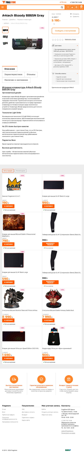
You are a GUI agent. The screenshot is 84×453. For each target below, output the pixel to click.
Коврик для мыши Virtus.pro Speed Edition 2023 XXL (20, 348)
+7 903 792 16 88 (76, 2)
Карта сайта (26, 420)
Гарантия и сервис (28, 417)
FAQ (23, 409)
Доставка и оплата (28, 412)
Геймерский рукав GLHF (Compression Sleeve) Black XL (61, 234)
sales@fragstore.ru (67, 431)
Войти (44, 409)
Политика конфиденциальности (9, 418)
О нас (4, 409)
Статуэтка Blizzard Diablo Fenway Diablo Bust (58, 310)
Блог (3, 412)
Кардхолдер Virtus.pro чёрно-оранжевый (56, 348)
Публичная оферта (8, 415)
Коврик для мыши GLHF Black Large (15, 272)
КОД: (53, 14)
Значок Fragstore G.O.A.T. (11, 196)
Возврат (24, 415)
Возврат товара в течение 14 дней (68, 386)
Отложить (74, 14)
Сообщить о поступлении (65, 31)
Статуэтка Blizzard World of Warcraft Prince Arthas (19, 310)
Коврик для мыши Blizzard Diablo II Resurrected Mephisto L (18, 235)
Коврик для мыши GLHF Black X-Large (55, 196)
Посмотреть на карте (68, 433)
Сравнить (74, 16)
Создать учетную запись (50, 412)
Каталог (2, 7)
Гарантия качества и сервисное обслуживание (41, 386)
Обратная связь (47, 415)
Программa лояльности (10, 422)
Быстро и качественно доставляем (14, 386)
